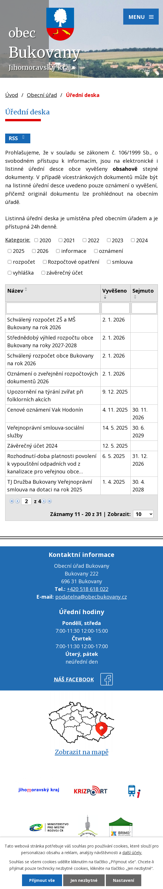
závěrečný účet (64, 272)
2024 (142, 240)
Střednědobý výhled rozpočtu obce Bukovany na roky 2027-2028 (50, 341)
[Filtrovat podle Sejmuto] (144, 308)
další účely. (132, 852)
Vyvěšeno (114, 290)
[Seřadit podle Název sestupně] (26, 290)
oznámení (111, 250)
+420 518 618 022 (87, 589)
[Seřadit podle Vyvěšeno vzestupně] (105, 296)
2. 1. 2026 (113, 319)
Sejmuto (143, 290)
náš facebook (74, 679)
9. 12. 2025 (115, 391)
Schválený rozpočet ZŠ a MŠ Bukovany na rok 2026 (41, 323)
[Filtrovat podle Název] (53, 308)
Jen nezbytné (84, 880)
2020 (45, 240)
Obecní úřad (42, 95)
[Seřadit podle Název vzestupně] (26, 288)
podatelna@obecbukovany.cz (91, 596)
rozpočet (24, 261)
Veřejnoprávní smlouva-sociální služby (45, 431)
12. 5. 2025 (115, 445)
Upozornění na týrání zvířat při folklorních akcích (45, 395)
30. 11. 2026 (140, 413)
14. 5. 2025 (115, 427)
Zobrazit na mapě (81, 752)
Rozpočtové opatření (73, 261)
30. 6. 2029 (138, 431)
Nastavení (123, 880)
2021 (69, 240)
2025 (18, 250)
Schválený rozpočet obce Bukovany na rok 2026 (50, 359)
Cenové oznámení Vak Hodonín (45, 409)
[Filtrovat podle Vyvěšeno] (116, 308)
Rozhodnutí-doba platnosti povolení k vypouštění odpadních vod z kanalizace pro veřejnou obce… (51, 464)
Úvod (11, 95)
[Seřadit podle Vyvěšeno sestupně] (105, 298)
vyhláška (23, 272)
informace (73, 250)
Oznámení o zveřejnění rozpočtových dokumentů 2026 (52, 377)
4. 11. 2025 (115, 409)
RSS (18, 138)
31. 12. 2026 (140, 460)
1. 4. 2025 (113, 481)
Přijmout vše (42, 880)
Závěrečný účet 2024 (32, 445)
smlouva (122, 261)
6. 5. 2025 (113, 456)
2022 (93, 240)
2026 (42, 250)
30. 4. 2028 (138, 485)
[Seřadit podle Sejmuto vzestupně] (135, 296)
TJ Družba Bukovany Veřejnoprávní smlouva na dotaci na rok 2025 (49, 485)
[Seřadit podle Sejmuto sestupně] (135, 298)
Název (15, 290)
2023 (117, 240)
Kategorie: (17, 239)
